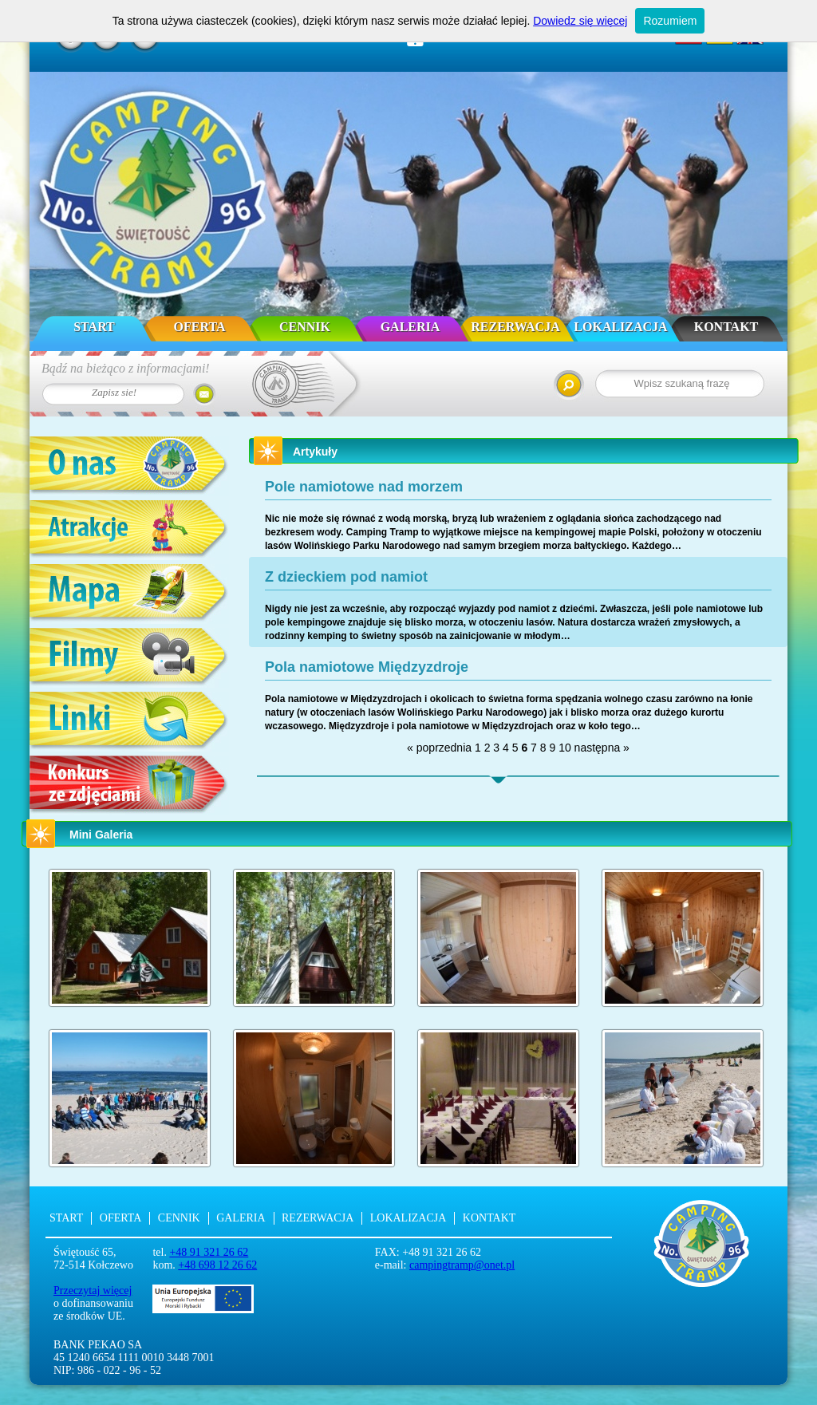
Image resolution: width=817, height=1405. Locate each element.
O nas (129, 466)
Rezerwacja (515, 326)
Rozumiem (670, 20)
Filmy (129, 658)
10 (564, 747)
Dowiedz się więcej (580, 20)
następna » (602, 747)
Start (94, 326)
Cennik (304, 326)
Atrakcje (129, 530)
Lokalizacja (620, 326)
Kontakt (726, 326)
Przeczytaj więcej (92, 1290)
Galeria (410, 326)
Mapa (129, 594)
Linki (129, 722)
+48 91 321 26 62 (208, 1252)
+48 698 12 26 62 (217, 1265)
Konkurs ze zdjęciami (129, 785)
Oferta (200, 326)
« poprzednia (439, 747)
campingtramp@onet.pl (462, 1265)
